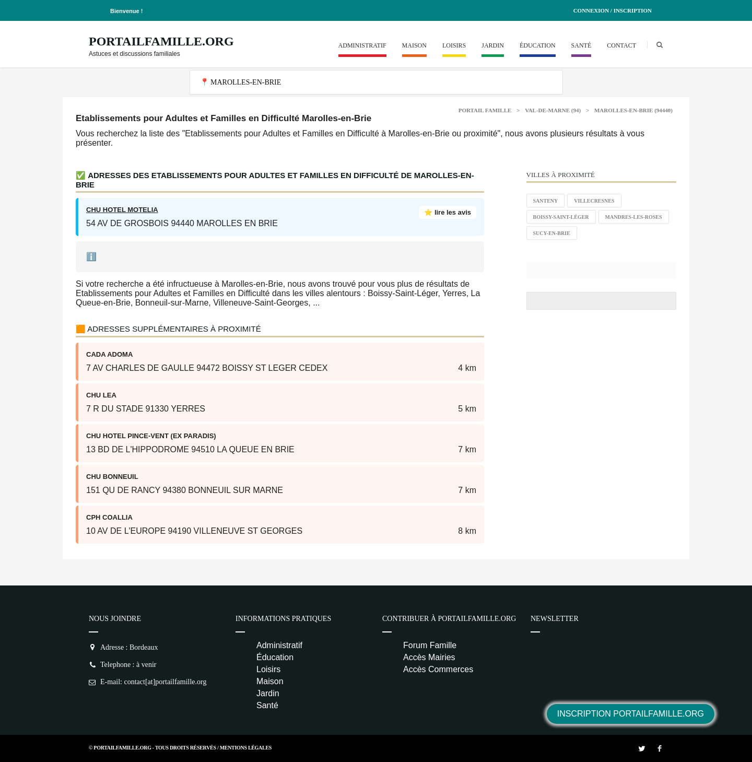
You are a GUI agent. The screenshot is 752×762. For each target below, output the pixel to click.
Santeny (545, 201)
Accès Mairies (429, 657)
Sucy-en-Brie (551, 233)
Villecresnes (594, 201)
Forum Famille (429, 645)
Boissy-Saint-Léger (561, 217)
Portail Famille (485, 110)
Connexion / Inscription (612, 10)
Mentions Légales (246, 748)
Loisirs (454, 45)
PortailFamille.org (161, 41)
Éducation (538, 45)
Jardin (492, 45)
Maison (414, 45)
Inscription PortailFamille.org (630, 713)
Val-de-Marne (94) (553, 110)
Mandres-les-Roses (633, 217)
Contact (621, 45)
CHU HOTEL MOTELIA (122, 210)
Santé (581, 45)
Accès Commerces (438, 669)
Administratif (362, 45)
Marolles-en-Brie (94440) (633, 110)
